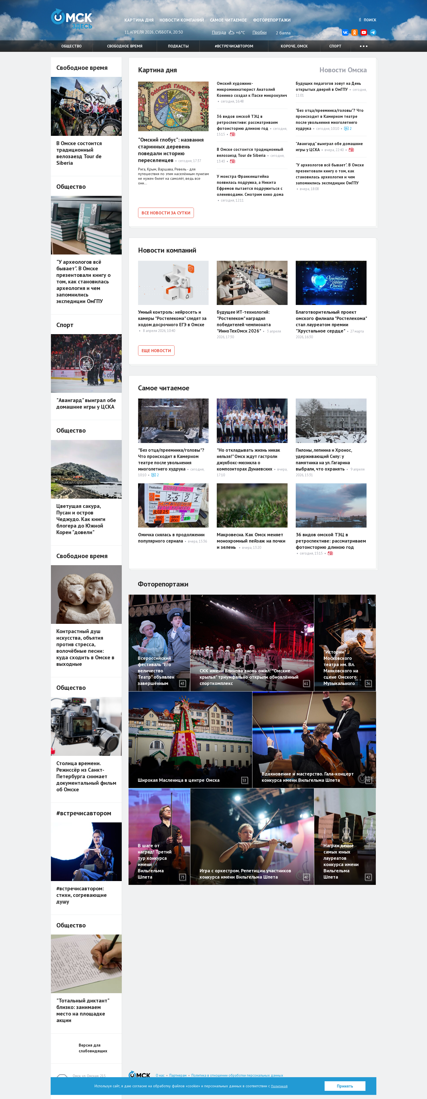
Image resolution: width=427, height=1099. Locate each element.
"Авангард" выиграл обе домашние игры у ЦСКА (86, 403)
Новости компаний (182, 20)
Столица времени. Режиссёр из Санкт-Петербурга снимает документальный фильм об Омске (86, 776)
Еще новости (156, 349)
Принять (345, 1086)
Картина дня (139, 20)
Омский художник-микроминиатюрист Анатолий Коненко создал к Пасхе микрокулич (252, 89)
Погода (219, 32)
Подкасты (178, 46)
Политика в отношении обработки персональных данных (237, 1075)
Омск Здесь (78, 22)
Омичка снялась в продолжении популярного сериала (173, 535)
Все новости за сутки (166, 212)
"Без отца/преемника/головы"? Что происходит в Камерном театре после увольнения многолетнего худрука (172, 456)
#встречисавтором (234, 46)
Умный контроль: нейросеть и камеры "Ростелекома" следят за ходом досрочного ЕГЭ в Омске (171, 320)
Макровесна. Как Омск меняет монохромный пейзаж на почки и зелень (251, 538)
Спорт (335, 46)
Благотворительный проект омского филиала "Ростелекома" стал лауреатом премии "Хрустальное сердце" (331, 320)
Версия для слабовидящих (93, 1048)
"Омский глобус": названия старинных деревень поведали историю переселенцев (171, 150)
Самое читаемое (228, 20)
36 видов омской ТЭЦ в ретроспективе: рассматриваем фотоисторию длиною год (247, 122)
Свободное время (124, 46)
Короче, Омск (294, 46)
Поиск (367, 19)
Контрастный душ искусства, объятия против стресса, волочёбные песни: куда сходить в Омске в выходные (85, 647)
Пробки (259, 32)
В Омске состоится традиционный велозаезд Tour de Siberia (79, 153)
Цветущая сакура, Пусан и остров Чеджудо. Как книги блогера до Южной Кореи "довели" (80, 519)
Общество (71, 46)
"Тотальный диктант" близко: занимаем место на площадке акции (82, 1010)
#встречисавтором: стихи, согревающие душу (81, 895)
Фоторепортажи (272, 20)
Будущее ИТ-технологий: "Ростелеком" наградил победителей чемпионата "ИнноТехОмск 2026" (245, 320)
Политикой (279, 1085)
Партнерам (178, 1075)
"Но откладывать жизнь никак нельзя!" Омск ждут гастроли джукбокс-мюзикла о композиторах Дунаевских (250, 456)
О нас (160, 1075)
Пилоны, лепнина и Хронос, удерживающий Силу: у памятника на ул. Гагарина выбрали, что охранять (325, 456)
